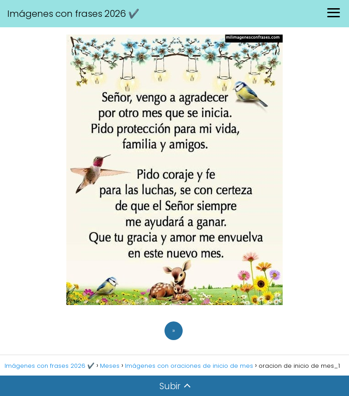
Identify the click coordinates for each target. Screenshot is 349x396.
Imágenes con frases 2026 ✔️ (73, 13)
